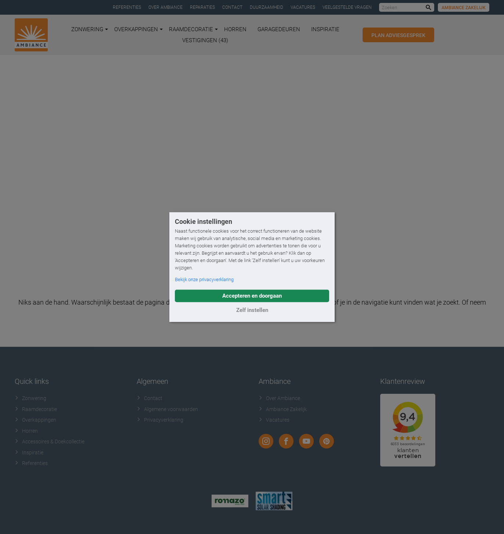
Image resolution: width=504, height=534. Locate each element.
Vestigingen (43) (205, 40)
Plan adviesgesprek (398, 35)
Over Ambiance (165, 7)
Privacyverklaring (160, 420)
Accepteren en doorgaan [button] (252, 296)
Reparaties (202, 7)
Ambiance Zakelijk (464, 7)
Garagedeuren (279, 29)
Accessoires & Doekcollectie (49, 441)
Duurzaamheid (266, 7)
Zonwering (89, 29)
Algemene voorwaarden (167, 409)
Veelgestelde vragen (347, 7)
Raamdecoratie (193, 29)
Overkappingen (138, 29)
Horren (235, 29)
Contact (232, 7)
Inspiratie (325, 29)
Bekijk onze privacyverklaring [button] (204, 279)
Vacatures (303, 7)
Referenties (127, 7)
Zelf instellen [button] (252, 310)
